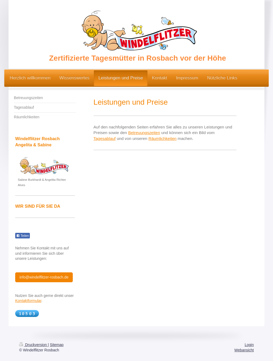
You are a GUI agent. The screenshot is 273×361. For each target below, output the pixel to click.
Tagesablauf (105, 138)
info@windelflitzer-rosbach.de (44, 277)
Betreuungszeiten (144, 132)
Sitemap (56, 345)
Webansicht (244, 350)
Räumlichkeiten (162, 138)
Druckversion (33, 345)
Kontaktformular (28, 301)
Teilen (22, 236)
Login (249, 345)
